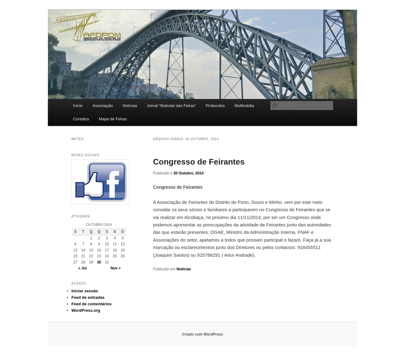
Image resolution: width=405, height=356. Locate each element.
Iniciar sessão (84, 291)
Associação (102, 105)
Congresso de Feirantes (199, 161)
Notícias (130, 105)
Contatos (81, 119)
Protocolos (215, 105)
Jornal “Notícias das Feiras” (171, 105)
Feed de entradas (87, 297)
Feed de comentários (91, 304)
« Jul (82, 268)
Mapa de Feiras (113, 119)
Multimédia (244, 105)
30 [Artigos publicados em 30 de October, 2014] (99, 262)
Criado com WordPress (202, 334)
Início (78, 105)
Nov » (116, 268)
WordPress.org (85, 310)
